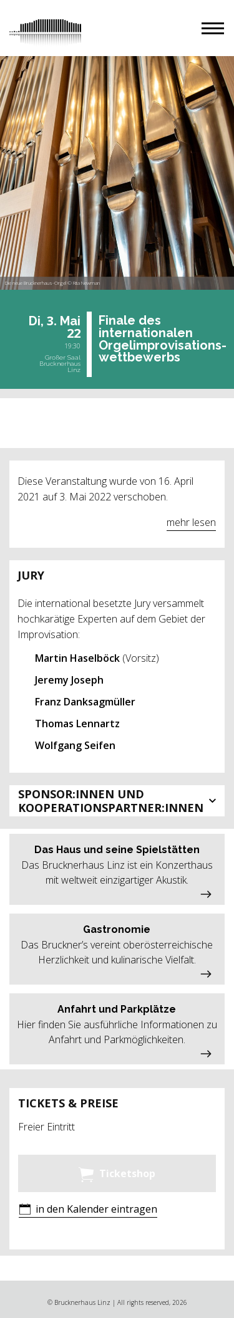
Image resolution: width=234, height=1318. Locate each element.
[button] (213, 28)
